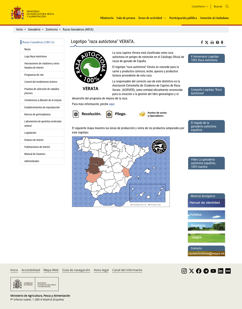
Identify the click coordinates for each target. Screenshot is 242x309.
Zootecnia (52, 29)
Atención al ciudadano (214, 18)
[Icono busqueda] (227, 6)
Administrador (31, 161)
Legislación (30, 132)
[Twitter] (207, 42)
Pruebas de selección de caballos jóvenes (41, 91)
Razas (27, 49)
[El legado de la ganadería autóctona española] (206, 143)
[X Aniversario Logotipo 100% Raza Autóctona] (206, 73)
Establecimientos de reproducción (42, 107)
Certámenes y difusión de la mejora (42, 100)
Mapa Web (51, 270)
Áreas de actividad (150, 18)
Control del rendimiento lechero (40, 81)
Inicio (19, 29)
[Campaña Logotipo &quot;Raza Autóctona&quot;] (206, 106)
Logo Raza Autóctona (35, 56)
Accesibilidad (31, 270)
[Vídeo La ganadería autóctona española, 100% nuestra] (206, 179)
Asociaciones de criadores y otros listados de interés (41, 65)
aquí (111, 104)
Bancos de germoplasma (37, 114)
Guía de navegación (76, 270)
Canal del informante (127, 270)
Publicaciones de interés (37, 146)
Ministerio (107, 18)
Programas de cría (33, 74)
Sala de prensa (125, 18)
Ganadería (34, 29)
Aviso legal (101, 270)
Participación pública (183, 18)
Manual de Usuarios (34, 153)
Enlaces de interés (33, 139)
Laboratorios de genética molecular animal (42, 123)
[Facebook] (203, 43)
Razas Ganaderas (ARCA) (78, 29)
